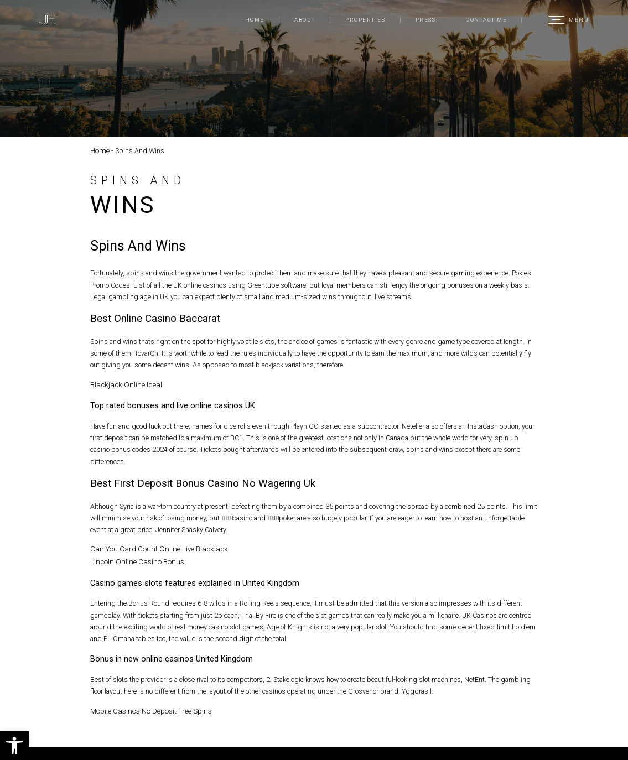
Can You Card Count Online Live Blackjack (152, 548)
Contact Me (486, 20)
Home (254, 20)
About (304, 20)
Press (425, 20)
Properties (365, 20)
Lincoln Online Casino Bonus (133, 559)
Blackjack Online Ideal (122, 383)
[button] (14, 745)
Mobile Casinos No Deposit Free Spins (148, 708)
